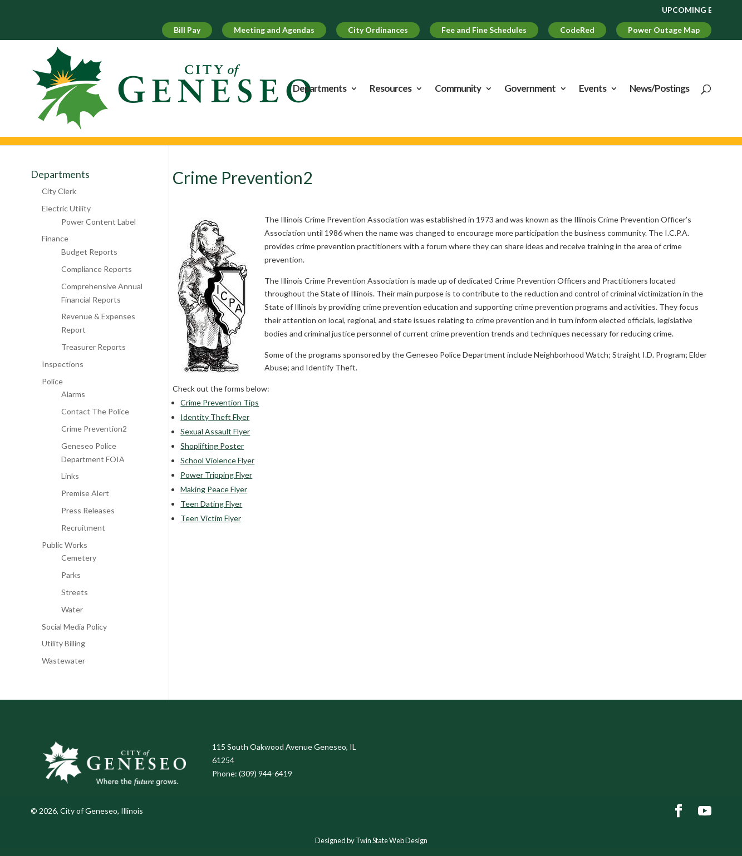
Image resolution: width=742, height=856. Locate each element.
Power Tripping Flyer (216, 474)
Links (70, 476)
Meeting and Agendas (274, 29)
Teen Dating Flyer (211, 503)
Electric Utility (66, 208)
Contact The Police (95, 411)
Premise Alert (85, 493)
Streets (74, 592)
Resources (390, 89)
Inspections (62, 364)
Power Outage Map (664, 29)
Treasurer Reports (93, 347)
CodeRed (577, 29)
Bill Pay (187, 29)
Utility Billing (63, 643)
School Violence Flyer (217, 460)
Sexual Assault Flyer (215, 431)
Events (592, 89)
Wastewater (63, 660)
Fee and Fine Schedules (484, 29)
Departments (319, 89)
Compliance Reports (96, 269)
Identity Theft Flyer (214, 417)
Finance (55, 238)
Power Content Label (98, 221)
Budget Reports (89, 251)
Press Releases (88, 510)
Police (52, 381)
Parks (71, 575)
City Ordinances (378, 29)
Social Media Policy (74, 626)
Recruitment (83, 527)
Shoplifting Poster (212, 446)
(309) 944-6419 (265, 773)
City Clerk (59, 191)
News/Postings (659, 89)
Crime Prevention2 (94, 428)
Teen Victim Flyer (210, 518)
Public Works (64, 545)
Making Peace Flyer (213, 489)
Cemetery (78, 557)
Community (458, 89)
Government (530, 89)
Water (72, 609)
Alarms (73, 394)
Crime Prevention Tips (219, 402)
